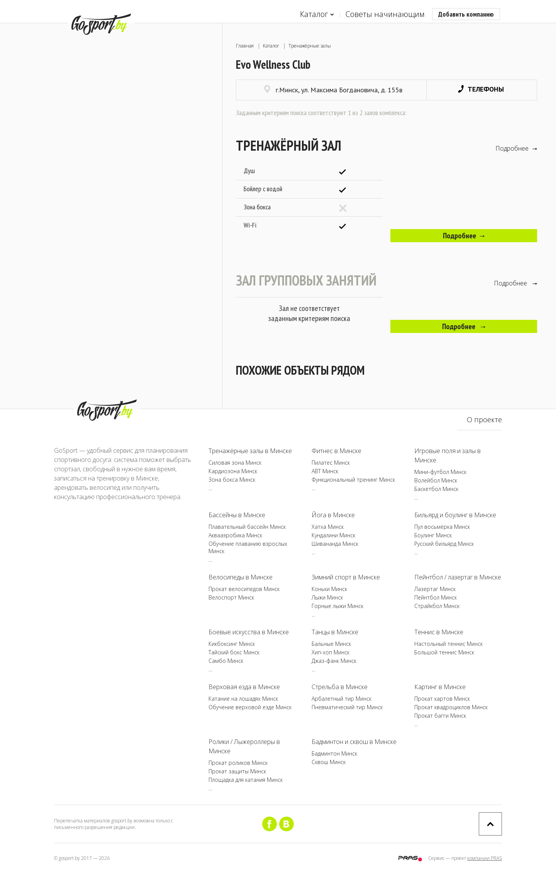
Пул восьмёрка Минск (442, 526)
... (210, 488)
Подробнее (516, 148)
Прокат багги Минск (440, 715)
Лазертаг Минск (435, 589)
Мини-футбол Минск (440, 472)
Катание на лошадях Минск (243, 698)
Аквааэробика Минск (235, 535)
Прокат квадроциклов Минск (451, 707)
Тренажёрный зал (288, 145)
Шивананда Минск (335, 543)
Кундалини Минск (333, 535)
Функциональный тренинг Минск (353, 479)
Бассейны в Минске (236, 515)
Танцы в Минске (335, 632)
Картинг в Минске (440, 687)
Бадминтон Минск (334, 753)
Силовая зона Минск (234, 462)
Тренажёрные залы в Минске (250, 451)
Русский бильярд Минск (444, 543)
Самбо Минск (225, 660)
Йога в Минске (333, 515)
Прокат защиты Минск (237, 771)
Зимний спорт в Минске (346, 577)
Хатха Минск (328, 526)
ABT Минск (325, 471)
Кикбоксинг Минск (231, 643)
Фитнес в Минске (336, 451)
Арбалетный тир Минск (341, 698)
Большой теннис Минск (444, 652)
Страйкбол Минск (436, 606)
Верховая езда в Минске (244, 687)
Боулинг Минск (433, 535)
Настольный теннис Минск (448, 643)
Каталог (317, 14)
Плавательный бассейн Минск (247, 526)
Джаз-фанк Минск (334, 660)
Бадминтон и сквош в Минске (354, 741)
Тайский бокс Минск (233, 652)
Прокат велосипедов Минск (244, 589)
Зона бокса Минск (231, 479)
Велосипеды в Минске (240, 577)
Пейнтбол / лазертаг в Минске (457, 577)
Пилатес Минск (331, 462)
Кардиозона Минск (232, 471)
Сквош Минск (329, 762)
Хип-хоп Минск (330, 652)
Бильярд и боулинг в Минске (455, 515)
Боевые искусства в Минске (248, 632)
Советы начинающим (385, 14)
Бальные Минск (331, 643)
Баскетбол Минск (436, 489)
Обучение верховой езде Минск (250, 707)
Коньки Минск (329, 589)
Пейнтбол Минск (435, 597)
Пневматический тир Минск (347, 707)
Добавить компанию (466, 14)
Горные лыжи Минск (337, 606)
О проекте (484, 419)
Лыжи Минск (327, 597)
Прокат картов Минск (442, 698)
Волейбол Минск (435, 480)
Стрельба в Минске (340, 687)
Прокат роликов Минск (238, 762)
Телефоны (481, 89)
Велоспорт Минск (231, 597)
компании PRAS (484, 858)
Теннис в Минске (438, 632)
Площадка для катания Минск (245, 779)
